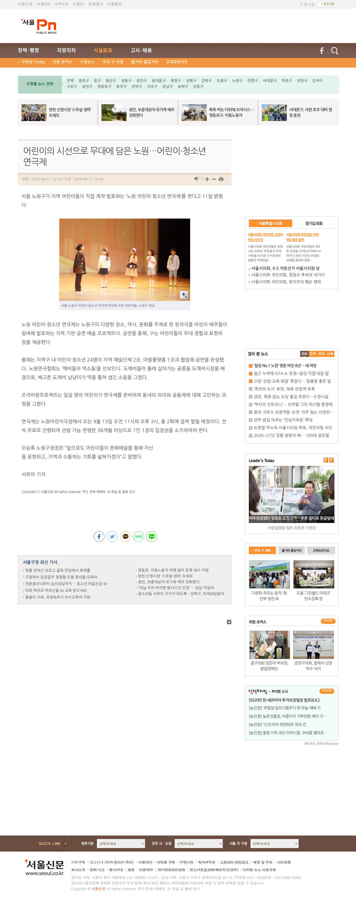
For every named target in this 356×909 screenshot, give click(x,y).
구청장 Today (33, 62)
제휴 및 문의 (262, 862)
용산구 (111, 81)
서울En (79, 3)
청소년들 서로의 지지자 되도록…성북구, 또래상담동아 (181, 594)
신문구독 (78, 862)
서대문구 (270, 81)
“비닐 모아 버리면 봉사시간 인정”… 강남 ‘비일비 (176, 588)
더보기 (326, 691)
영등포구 (104, 86)
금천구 (87, 86)
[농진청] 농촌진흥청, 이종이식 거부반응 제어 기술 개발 (291, 716)
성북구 (191, 81)
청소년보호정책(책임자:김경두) (214, 869)
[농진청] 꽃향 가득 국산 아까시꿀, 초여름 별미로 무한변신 (294, 733)
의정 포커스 (63, 62)
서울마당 (145, 862)
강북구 (206, 81)
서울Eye (43, 3)
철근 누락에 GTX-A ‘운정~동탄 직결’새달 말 (291, 373)
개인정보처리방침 (171, 869)
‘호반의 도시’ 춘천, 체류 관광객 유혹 (284, 389)
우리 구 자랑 (113, 62)
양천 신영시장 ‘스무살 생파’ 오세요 (165, 576)
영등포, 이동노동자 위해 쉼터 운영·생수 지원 (173, 570)
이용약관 (146, 869)
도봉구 (222, 81)
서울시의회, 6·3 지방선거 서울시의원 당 (286, 268)
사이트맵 (284, 862)
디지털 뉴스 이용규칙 (259, 869)
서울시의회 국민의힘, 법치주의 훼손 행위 (286, 282)
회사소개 (78, 869)
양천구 (302, 81)
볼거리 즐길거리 (145, 62)
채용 (130, 869)
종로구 (84, 81)
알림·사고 (97, 869)
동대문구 (159, 81)
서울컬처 (114, 3)
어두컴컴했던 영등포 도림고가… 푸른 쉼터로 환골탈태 (291, 518)
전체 (70, 81)
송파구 (183, 86)
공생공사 (95, 3)
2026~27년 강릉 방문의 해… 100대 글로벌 (291, 435)
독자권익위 (206, 862)
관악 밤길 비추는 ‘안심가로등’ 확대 (283, 420)
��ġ (313, 354)
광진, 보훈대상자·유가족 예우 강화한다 (169, 582)
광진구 (141, 81)
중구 (97, 81)
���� (304, 354)
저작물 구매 (166, 862)
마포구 (286, 81)
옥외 (129, 862)
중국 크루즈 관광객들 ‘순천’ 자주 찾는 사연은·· (293, 412)
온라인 (119, 862)
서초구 (152, 86)
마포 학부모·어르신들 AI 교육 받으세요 (56, 590)
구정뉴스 (87, 62)
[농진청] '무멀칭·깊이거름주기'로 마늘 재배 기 (284, 708)
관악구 (137, 86)
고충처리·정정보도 (234, 862)
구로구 (72, 86)
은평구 (252, 81)
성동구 (126, 81)
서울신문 (25, 3)
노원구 (237, 81)
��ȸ (330, 354)
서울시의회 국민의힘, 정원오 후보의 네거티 (288, 275)
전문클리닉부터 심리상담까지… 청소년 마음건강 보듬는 (69, 584)
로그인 (309, 4)
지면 (108, 862)
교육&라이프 (176, 62)
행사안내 (116, 869)
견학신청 (186, 862)
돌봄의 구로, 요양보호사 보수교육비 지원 (58, 597)
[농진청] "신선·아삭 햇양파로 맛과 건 (277, 724)
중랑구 (176, 81)
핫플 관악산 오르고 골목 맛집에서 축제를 (57, 570)
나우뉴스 (61, 3)
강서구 (317, 81)
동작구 (121, 86)
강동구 (198, 86)
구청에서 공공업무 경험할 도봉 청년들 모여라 (61, 577)
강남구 (167, 86)
